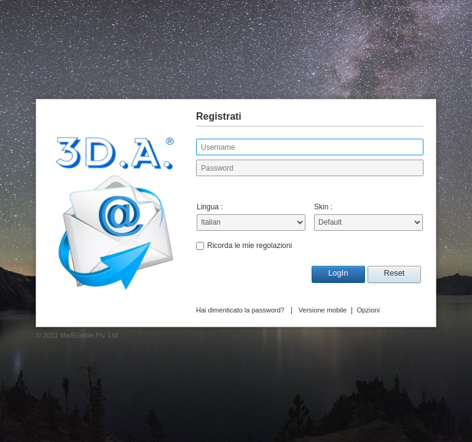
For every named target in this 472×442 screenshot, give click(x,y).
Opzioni (368, 310)
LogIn (338, 272)
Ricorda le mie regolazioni (249, 245)
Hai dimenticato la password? (240, 310)
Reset (394, 272)
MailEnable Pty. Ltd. (90, 335)
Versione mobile (323, 310)
